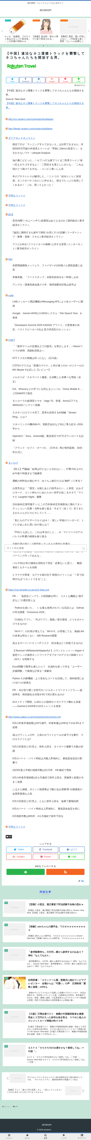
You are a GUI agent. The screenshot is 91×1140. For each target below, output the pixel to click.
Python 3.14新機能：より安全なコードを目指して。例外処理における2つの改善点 (48, 680)
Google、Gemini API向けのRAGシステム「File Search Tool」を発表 (47, 315)
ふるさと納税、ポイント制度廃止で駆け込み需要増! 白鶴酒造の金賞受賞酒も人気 (47, 791)
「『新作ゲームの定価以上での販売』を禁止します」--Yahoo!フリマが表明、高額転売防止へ (47, 348)
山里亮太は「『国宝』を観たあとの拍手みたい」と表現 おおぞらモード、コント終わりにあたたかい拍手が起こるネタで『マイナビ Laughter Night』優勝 (47, 492)
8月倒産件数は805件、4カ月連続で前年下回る (37, 816)
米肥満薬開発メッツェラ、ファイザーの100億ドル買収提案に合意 (47, 267)
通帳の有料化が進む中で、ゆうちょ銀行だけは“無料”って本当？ (47, 480)
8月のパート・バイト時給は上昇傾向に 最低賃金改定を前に (46, 808)
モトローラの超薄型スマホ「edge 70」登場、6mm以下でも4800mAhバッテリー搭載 (45, 403)
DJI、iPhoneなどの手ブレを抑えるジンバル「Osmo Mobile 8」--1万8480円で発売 (47, 391)
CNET (11, 340)
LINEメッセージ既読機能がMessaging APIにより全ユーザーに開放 (47, 303)
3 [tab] (47, 45)
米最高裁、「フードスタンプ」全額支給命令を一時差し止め (45, 277)
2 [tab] (43, 45)
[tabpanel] (18, 30)
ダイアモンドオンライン (21, 138)
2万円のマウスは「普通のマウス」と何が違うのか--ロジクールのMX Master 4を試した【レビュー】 (48, 367)
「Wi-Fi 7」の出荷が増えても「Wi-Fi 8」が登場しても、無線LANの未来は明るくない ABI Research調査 (48, 633)
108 (9, 837)
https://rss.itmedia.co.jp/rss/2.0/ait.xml (28, 590)
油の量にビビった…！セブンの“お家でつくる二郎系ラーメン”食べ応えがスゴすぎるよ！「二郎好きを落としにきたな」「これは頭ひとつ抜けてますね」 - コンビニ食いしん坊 (47, 164)
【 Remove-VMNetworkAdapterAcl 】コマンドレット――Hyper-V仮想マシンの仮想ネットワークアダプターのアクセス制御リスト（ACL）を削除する (48, 655)
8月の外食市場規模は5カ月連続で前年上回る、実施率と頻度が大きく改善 (48, 779)
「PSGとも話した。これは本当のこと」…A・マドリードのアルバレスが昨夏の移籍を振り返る (47, 534)
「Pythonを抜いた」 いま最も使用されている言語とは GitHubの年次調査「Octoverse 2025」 (48, 610)
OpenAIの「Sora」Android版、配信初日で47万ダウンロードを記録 (48, 438)
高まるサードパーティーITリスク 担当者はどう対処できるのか (47, 643)
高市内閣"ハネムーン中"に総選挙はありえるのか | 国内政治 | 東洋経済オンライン (48, 222)
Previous (2, 31)
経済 (10, 214)
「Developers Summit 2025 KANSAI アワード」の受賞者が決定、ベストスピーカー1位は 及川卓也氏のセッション (46, 327)
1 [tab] (39, 45)
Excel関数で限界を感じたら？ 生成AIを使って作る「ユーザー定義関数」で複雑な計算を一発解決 (47, 668)
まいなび (13, 463)
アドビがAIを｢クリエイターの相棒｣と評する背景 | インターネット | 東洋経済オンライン (47, 246)
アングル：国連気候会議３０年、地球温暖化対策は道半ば (44, 284)
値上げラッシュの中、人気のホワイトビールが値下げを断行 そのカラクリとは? (47, 737)
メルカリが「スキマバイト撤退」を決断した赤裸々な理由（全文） (46, 379)
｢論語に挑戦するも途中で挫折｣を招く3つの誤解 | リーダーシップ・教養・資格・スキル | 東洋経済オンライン (47, 234)
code (11, 295)
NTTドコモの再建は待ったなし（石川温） (35, 358)
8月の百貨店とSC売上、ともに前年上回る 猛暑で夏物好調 (45, 801)
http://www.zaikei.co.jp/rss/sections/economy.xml (34, 717)
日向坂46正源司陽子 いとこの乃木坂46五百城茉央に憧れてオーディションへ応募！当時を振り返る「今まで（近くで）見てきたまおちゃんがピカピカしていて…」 (47, 508)
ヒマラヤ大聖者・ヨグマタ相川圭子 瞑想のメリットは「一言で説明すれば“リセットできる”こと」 (48, 577)
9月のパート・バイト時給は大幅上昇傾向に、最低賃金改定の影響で (47, 760)
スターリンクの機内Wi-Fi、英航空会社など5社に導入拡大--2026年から (47, 426)
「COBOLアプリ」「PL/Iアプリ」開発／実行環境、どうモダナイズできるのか (48, 621)
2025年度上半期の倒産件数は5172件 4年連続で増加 (41, 770)
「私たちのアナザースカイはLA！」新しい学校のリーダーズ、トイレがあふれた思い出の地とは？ (48, 522)
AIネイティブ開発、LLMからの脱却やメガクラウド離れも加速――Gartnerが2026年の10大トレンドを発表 (46, 704)
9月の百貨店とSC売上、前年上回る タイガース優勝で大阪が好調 (47, 748)
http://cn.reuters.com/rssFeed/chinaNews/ (30, 119)
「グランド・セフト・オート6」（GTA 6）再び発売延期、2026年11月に (47, 450)
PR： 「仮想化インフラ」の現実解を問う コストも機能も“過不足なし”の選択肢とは (47, 598)
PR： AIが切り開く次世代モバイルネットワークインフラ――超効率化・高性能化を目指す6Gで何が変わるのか (47, 692)
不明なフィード (16, 195)
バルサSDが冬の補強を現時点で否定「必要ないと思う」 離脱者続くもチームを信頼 (47, 565)
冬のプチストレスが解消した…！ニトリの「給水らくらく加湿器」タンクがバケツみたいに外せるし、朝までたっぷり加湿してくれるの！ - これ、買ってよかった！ (47, 180)
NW (10, 259)
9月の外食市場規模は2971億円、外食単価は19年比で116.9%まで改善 (48, 725)
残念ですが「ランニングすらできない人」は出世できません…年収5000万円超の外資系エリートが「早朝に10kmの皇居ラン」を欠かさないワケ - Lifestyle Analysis (47, 148)
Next (89, 31)
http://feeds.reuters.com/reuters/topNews (30, 128)
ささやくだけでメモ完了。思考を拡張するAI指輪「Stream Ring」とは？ (44, 414)
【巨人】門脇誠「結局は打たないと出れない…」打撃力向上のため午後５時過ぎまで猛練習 (47, 471)
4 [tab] (51, 45)
